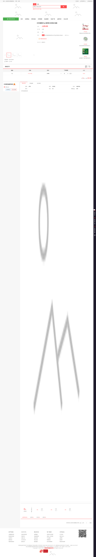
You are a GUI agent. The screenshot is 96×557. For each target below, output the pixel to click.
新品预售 (46, 19)
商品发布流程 (62, 541)
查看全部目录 (12, 19)
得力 (38, 9)
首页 (78, 1)
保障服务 (36, 534)
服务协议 (10, 539)
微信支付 (23, 541)
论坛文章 (66, 19)
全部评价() (24, 517)
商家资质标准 (11, 541)
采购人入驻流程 (50, 536)
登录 (16, 1)
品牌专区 (59, 19)
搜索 (64, 6)
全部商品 (27, 19)
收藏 (7, 61)
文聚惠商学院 (11, 534)
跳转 (91, 522)
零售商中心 (83, 1)
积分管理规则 (49, 541)
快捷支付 (23, 536)
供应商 (61, 539)
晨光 (40, 9)
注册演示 (10, 538)
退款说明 (36, 538)
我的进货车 (90, 1)
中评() (38, 517)
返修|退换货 (36, 536)
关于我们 (61, 534)
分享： (11, 61)
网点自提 (36, 539)
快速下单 (53, 19)
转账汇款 (23, 538)
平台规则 (48, 538)
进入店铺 (14, 89)
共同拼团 (40, 19)
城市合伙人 (62, 536)
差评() (44, 517)
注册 (19, 1)
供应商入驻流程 (50, 534)
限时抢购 (33, 19)
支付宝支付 (23, 539)
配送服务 (36, 541)
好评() (32, 517)
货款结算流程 (24, 534)
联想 (34, 9)
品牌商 (61, 538)
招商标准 (48, 539)
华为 (36, 9)
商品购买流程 (11, 536)
